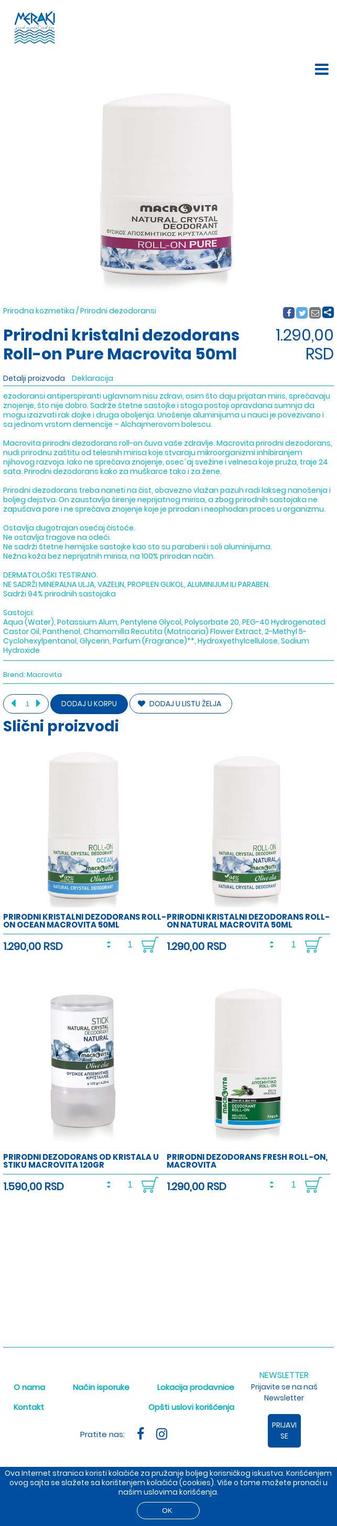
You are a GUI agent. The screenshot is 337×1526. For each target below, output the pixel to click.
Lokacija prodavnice (195, 1387)
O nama (29, 1387)
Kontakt (29, 1406)
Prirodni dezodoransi (118, 311)
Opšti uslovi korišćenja (191, 1406)
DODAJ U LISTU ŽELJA (179, 703)
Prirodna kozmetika (38, 311)
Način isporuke (101, 1387)
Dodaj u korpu (89, 704)
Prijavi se (284, 1430)
